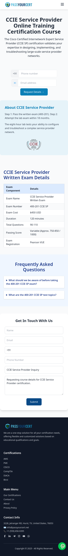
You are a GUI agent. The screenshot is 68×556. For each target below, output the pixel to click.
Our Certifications (12, 495)
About (7, 503)
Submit (34, 401)
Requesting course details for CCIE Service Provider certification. (34, 385)
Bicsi (6, 479)
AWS (6, 458)
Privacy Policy (10, 507)
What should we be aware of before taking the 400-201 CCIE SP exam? (32, 282)
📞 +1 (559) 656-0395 (14, 531)
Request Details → (34, 92)
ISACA (6, 475)
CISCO (7, 467)
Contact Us (9, 499)
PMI (5, 463)
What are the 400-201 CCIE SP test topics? (32, 295)
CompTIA (8, 471)
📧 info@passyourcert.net (16, 527)
